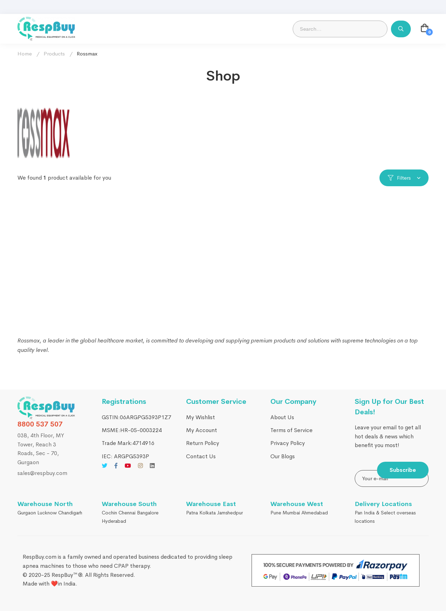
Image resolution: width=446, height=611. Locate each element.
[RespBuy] (46, 408)
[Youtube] (128, 465)
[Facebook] (116, 465)
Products (54, 53)
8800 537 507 (40, 424)
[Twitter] (104, 465)
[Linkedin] (152, 465)
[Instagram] (140, 465)
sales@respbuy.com (42, 473)
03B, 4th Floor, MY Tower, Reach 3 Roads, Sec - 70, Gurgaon (40, 449)
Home (24, 53)
